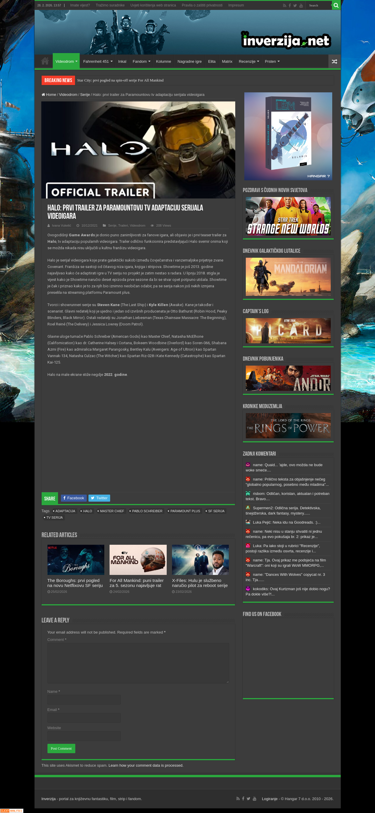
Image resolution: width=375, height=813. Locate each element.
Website (54, 728)
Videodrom (65, 61)
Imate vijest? (80, 5)
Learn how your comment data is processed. (146, 765)
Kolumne (163, 61)
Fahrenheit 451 (96, 61)
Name (53, 691)
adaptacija (65, 511)
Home (45, 61)
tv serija (55, 517)
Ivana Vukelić (61, 225)
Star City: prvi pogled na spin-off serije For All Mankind (120, 80)
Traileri (123, 225)
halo (87, 511)
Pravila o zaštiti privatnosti (202, 5)
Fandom (140, 61)
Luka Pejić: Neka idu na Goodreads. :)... (287, 522)
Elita (211, 61)
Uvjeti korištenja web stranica (153, 5)
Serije (85, 94)
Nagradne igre (190, 61)
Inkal (122, 61)
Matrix (227, 61)
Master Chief (112, 511)
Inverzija (49, 799)
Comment (57, 639)
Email (53, 709)
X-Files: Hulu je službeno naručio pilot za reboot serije (200, 583)
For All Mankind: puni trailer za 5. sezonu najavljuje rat (136, 583)
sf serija (216, 511)
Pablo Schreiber (147, 511)
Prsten (270, 61)
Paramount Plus (185, 511)
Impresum (236, 5)
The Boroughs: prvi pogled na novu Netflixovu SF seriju (75, 583)
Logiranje (270, 799)
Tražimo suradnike (110, 5)
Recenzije (247, 61)
